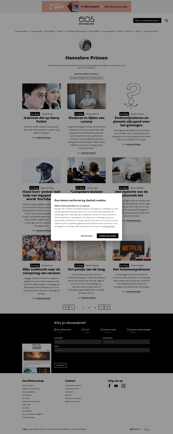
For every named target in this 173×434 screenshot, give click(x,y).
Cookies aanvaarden (107, 235)
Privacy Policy (109, 226)
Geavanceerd (86, 235)
